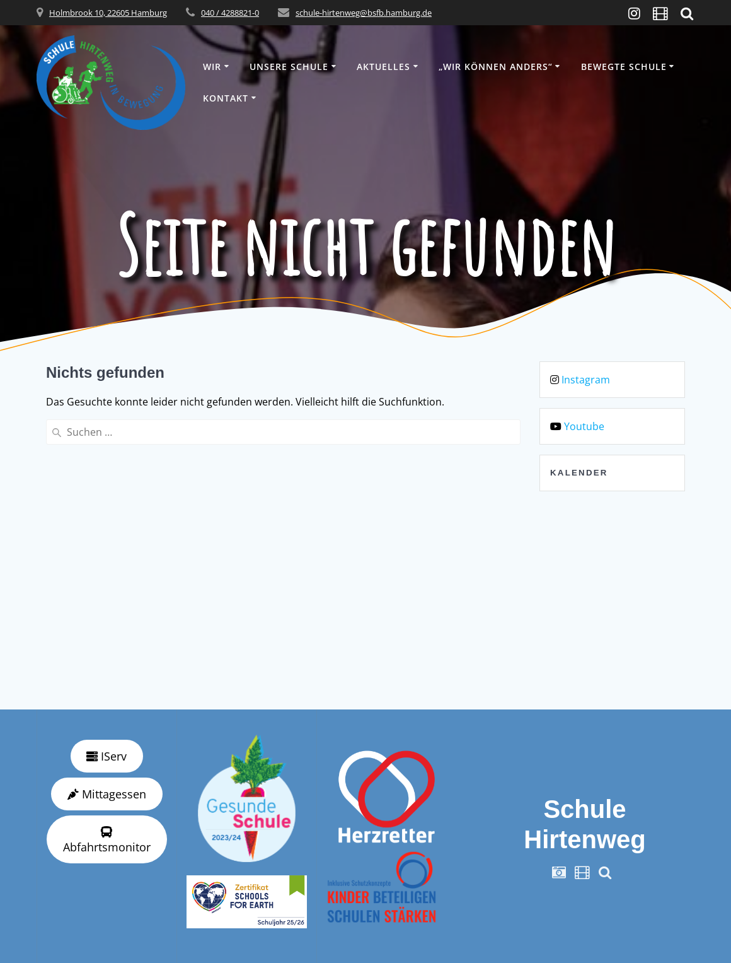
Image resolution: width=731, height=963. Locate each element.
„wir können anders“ (496, 67)
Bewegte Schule (624, 67)
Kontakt (225, 98)
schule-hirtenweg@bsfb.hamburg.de (364, 12)
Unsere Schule (289, 67)
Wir (212, 67)
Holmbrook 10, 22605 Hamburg (108, 12)
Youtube (584, 426)
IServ (106, 756)
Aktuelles (383, 67)
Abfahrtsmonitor (107, 840)
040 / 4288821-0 (230, 12)
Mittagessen (106, 794)
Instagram (585, 380)
